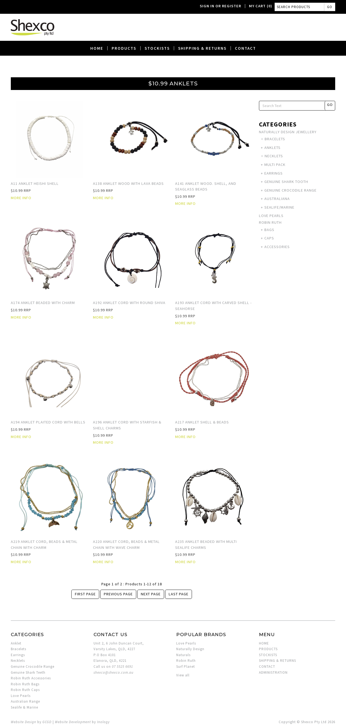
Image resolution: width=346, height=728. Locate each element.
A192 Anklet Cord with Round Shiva (129, 302)
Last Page (178, 594)
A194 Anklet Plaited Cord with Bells (48, 422)
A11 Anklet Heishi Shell (35, 183)
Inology (103, 722)
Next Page (151, 594)
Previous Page (118, 594)
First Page (85, 594)
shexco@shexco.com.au (114, 672)
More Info (21, 197)
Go (329, 7)
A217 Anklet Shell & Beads (202, 422)
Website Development (73, 722)
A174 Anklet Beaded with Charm (43, 302)
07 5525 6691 (122, 666)
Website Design (23, 722)
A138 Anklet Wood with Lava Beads (128, 183)
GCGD (47, 722)
